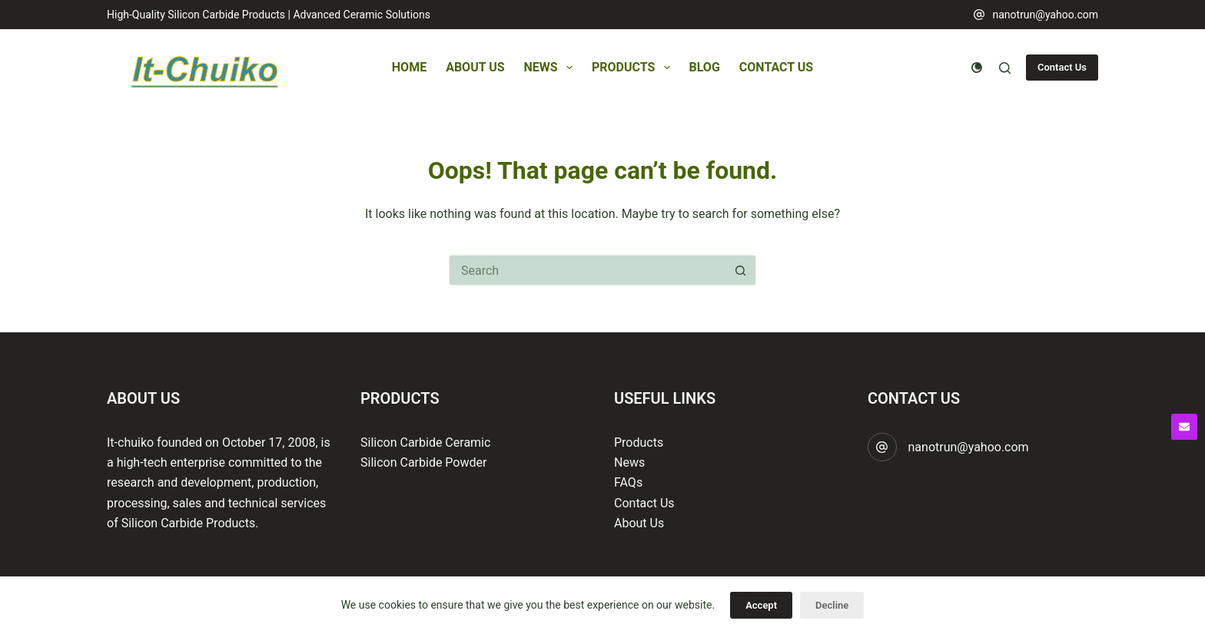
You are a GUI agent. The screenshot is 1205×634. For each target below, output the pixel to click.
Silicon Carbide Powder (423, 462)
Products (634, 67)
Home (409, 67)
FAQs (628, 482)
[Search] (1005, 68)
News (551, 67)
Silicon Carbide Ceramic (425, 442)
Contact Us (776, 67)
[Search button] (740, 270)
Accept (761, 605)
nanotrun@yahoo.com (1045, 14)
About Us (475, 67)
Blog (704, 67)
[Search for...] (587, 270)
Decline (831, 605)
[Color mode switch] (977, 67)
